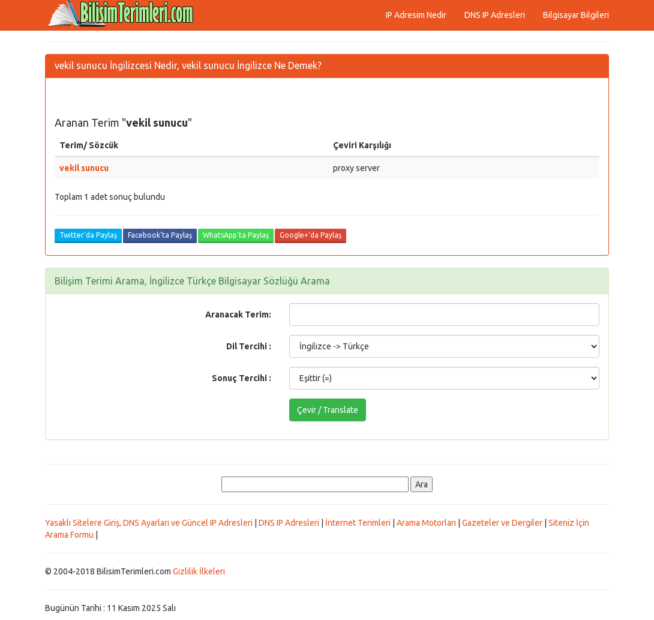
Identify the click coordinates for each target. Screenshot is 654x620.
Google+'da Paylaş (310, 235)
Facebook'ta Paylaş (160, 235)
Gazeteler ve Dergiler (502, 523)
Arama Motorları (426, 523)
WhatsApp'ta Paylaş (236, 235)
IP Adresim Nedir (416, 15)
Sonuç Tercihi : (241, 378)
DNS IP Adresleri (494, 15)
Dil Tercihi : (248, 346)
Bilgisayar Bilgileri (576, 15)
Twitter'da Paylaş (88, 235)
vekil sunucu (84, 168)
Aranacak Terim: (238, 314)
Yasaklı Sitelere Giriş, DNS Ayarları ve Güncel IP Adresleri (149, 523)
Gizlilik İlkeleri (199, 571)
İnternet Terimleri (358, 523)
